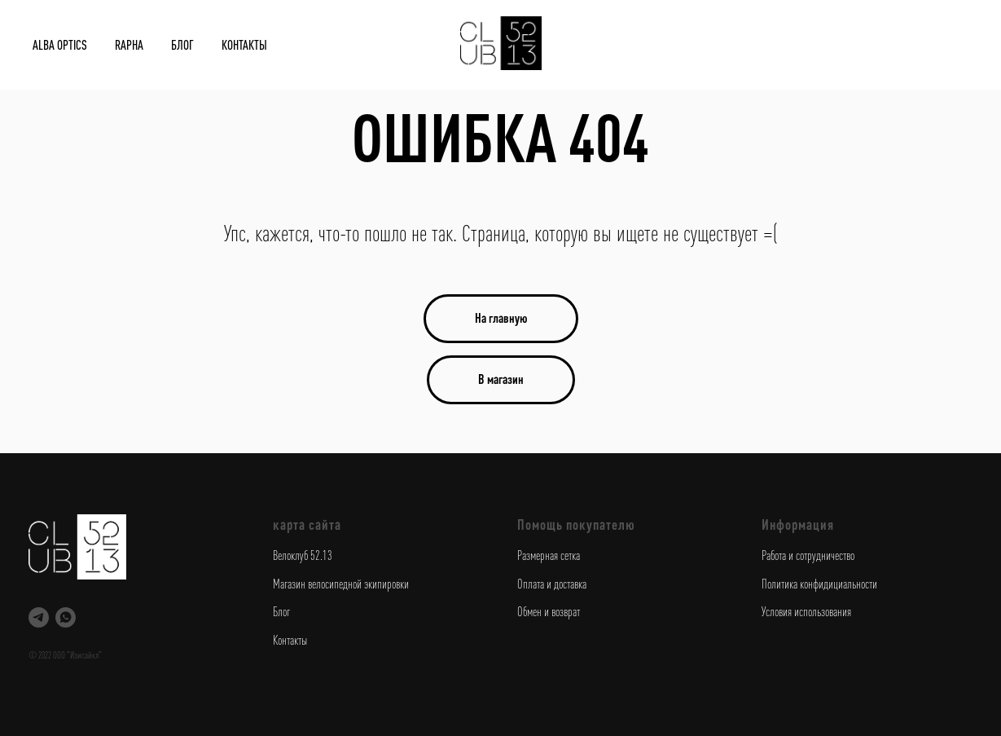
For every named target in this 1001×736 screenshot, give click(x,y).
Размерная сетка (548, 555)
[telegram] (39, 617)
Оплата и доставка (551, 583)
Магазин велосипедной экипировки (341, 583)
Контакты (244, 44)
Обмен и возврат (548, 611)
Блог (182, 44)
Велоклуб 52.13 (302, 555)
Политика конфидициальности (819, 583)
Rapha (129, 44)
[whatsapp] (65, 617)
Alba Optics (60, 44)
